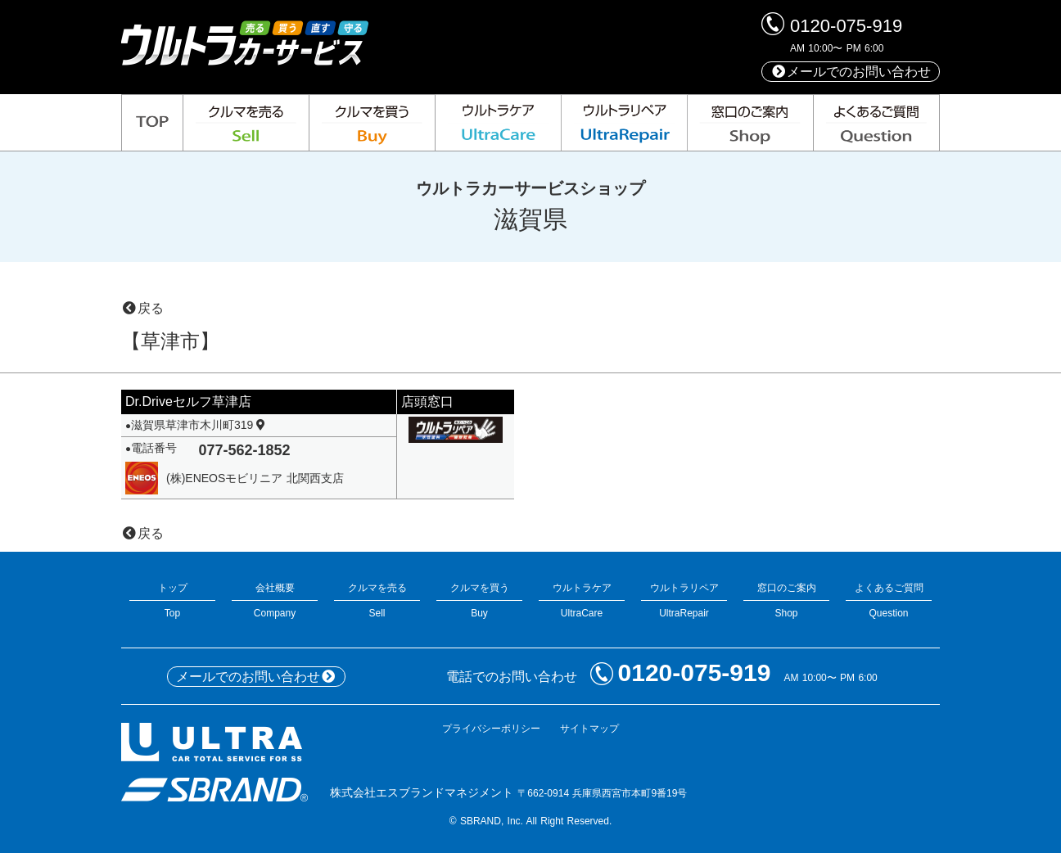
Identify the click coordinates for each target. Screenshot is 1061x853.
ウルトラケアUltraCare (582, 600)
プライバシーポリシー (491, 728)
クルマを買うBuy (479, 600)
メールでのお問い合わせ (850, 72)
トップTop (172, 600)
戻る (142, 308)
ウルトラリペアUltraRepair (684, 600)
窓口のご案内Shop (786, 600)
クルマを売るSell (377, 600)
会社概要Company (275, 600)
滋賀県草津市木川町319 (199, 424)
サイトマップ (589, 728)
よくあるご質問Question (889, 600)
